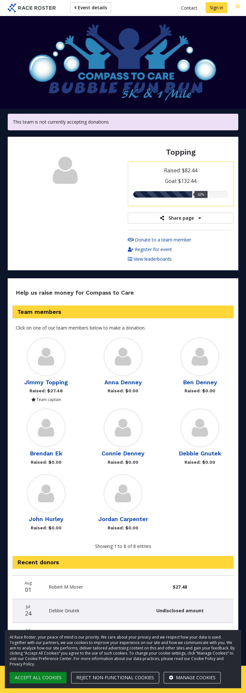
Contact (189, 8)
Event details (90, 7)
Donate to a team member (159, 240)
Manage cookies (192, 677)
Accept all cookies (38, 677)
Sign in (216, 7)
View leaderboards (150, 259)
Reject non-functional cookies (115, 677)
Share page (180, 218)
